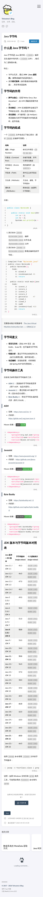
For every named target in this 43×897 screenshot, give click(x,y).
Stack (6, 891)
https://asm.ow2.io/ (22, 412)
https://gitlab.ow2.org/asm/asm (21, 418)
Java (7, 813)
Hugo (6, 889)
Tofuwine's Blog (8, 19)
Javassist (13, 390)
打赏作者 (21, 803)
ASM (11, 383)
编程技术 (34, 41)
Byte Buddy (14, 397)
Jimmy (12, 891)
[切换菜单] (39, 6)
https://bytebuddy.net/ (24, 500)
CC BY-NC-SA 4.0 (28, 818)
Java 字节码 (10, 36)
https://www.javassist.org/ (25, 456)
